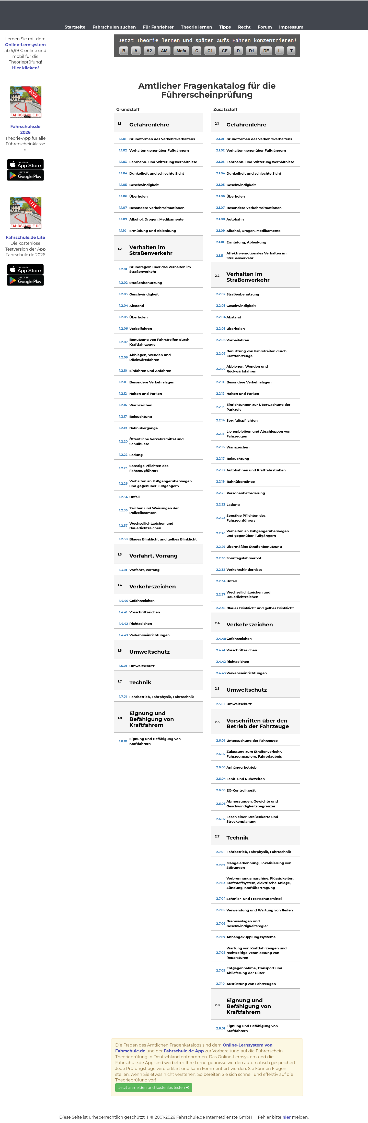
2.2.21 (220, 493)
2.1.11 (219, 255)
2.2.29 (220, 547)
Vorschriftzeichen (144, 612)
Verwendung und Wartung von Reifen (259, 910)
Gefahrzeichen (142, 601)
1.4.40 (123, 601)
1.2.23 (123, 468)
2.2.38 (220, 608)
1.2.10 (123, 370)
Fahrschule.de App (184, 1051)
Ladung (136, 455)
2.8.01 (220, 1028)
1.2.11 (122, 382)
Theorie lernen (196, 27)
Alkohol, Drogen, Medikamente (156, 219)
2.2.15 (220, 434)
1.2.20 (123, 441)
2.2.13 (220, 407)
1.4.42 (123, 624)
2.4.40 (221, 639)
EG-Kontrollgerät (241, 790)
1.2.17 (123, 416)
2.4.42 (221, 662)
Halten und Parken (145, 394)
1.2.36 (123, 510)
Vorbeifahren (140, 329)
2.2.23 (220, 518)
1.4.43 (123, 635)
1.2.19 (123, 428)
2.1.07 (220, 208)
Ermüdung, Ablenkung (246, 242)
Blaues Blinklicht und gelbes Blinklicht (163, 539)
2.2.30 (220, 558)
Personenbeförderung (245, 493)
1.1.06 (123, 196)
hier (286, 1117)
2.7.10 (220, 984)
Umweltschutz (142, 666)
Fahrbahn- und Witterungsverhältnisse (163, 162)
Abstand (136, 306)
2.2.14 (220, 420)
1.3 (120, 554)
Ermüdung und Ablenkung (152, 231)
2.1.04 (220, 173)
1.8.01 (123, 741)
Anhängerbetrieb (241, 767)
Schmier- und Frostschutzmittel (254, 899)
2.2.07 (220, 353)
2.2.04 (221, 317)
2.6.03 (220, 767)
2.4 (217, 623)
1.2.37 (123, 525)
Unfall (134, 497)
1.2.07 (123, 342)
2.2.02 (220, 294)
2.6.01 (220, 740)
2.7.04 (220, 898)
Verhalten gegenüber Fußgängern (159, 150)
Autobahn (235, 219)
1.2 (120, 249)
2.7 (217, 836)
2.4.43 (221, 673)
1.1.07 (123, 208)
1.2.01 (123, 269)
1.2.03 (123, 294)
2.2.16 (220, 447)
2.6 (217, 722)
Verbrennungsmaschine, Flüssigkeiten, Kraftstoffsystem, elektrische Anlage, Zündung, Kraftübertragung (260, 883)
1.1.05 (123, 185)
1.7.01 (123, 697)
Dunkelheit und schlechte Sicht (156, 173)
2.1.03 (220, 162)
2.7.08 (220, 952)
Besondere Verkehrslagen (151, 382)
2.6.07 (220, 819)
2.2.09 (220, 369)
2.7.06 (220, 923)
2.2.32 (220, 570)
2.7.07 (220, 937)
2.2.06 (220, 340)
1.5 (120, 650)
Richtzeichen (140, 624)
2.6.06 (221, 804)
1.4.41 (123, 612)
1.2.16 (123, 405)
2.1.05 (220, 185)
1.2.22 (123, 455)
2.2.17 (220, 458)
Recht (244, 27)
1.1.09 (123, 219)
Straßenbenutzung (145, 283)
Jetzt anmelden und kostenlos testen (154, 1087)
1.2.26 (123, 483)
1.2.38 (123, 539)
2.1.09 (220, 231)
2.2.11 (220, 382)
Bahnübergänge (143, 428)
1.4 (120, 585)
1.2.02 (123, 283)
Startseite (75, 27)
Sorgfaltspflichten (242, 420)
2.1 (217, 123)
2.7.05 (220, 910)
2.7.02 (220, 865)
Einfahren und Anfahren (150, 371)
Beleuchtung (140, 417)
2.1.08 (220, 219)
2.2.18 (220, 470)
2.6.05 (220, 790)
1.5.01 (123, 666)
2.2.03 (220, 305)
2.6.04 (221, 779)
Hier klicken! (25, 68)
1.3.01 (123, 570)
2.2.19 (220, 481)
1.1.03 (123, 162)
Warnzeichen (140, 405)
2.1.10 (220, 242)
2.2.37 (220, 594)
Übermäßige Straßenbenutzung (254, 547)
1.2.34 (123, 497)
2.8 (217, 1005)
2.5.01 (220, 704)
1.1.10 (122, 231)
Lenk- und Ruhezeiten (245, 779)
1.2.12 (123, 393)
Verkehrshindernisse (244, 569)
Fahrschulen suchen (114, 27)
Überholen (138, 196)
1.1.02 (123, 150)
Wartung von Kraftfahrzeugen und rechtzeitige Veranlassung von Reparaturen (256, 953)
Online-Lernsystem (25, 44)
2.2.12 (220, 393)
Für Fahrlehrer (158, 27)
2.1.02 (220, 150)
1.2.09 (123, 357)
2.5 (217, 688)
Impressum (291, 27)
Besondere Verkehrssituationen (157, 208)
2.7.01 (220, 852)
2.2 (217, 276)
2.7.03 (220, 883)
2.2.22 (220, 504)
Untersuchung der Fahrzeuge (252, 741)
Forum (265, 27)
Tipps (225, 27)
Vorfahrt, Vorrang (144, 570)
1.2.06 (123, 328)
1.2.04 (123, 305)
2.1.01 (220, 139)
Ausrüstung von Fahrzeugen (251, 984)
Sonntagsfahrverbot (243, 558)
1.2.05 (123, 317)
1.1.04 (123, 173)
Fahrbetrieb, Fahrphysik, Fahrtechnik (161, 697)
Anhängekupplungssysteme (250, 937)
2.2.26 (220, 533)
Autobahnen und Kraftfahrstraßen (256, 470)
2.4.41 (220, 650)
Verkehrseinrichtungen (149, 635)
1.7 (120, 681)
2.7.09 (220, 970)
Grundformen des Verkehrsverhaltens (162, 139)
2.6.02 (220, 754)
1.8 (120, 718)
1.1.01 (122, 139)
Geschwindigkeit (144, 185)
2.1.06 (220, 196)
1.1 (119, 123)
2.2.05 (220, 328)
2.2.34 (220, 581)
